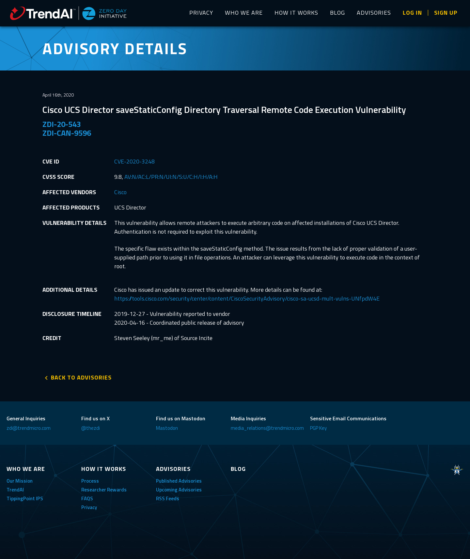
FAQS (87, 498)
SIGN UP (446, 12)
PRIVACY (201, 12)
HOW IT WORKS (296, 12)
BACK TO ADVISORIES (81, 377)
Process (90, 481)
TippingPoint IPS (25, 498)
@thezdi (90, 428)
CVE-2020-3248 (134, 161)
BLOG (337, 12)
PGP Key (318, 428)
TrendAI (15, 489)
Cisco (120, 192)
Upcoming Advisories (179, 489)
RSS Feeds (167, 498)
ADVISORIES (374, 12)
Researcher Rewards (104, 489)
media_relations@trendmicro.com (267, 428)
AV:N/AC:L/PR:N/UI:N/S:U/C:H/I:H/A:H (171, 176)
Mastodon (167, 428)
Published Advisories (179, 481)
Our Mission (20, 481)
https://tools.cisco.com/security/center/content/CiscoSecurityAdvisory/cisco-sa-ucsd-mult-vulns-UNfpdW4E (247, 298)
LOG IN (412, 12)
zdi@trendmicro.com (29, 428)
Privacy (89, 507)
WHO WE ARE (244, 12)
